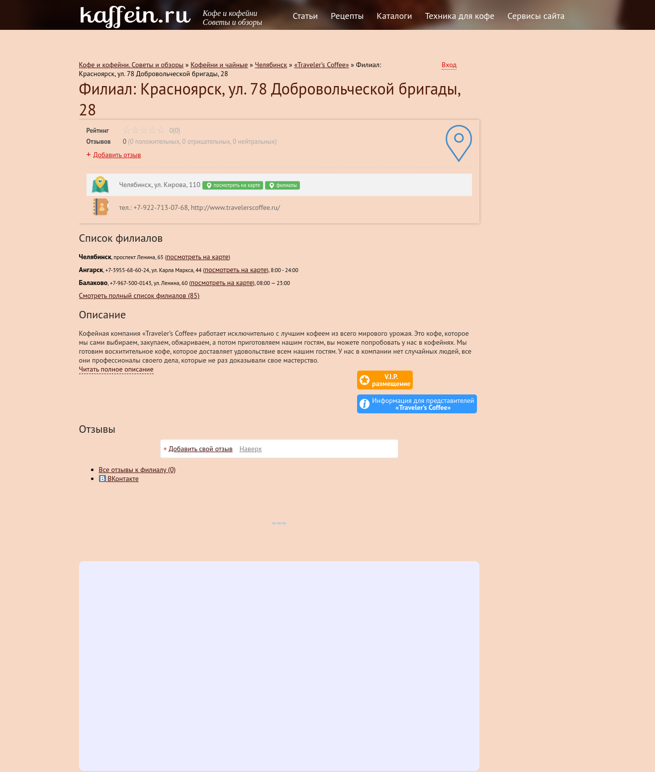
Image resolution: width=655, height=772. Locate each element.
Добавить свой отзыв (200, 424)
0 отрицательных (206, 141)
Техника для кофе (460, 15)
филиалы (282, 185)
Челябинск (271, 64)
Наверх (250, 424)
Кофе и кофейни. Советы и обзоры (131, 64)
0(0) (151, 130)
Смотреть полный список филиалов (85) (139, 295)
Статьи (305, 15)
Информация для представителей (423, 380)
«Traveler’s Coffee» (321, 64)
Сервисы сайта (535, 15)
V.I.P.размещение (333, 380)
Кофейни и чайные (219, 64)
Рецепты (347, 15)
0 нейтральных (254, 141)
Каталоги (394, 15)
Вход (449, 64)
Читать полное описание (116, 369)
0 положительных (155, 141)
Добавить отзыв (117, 154)
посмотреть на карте (232, 185)
